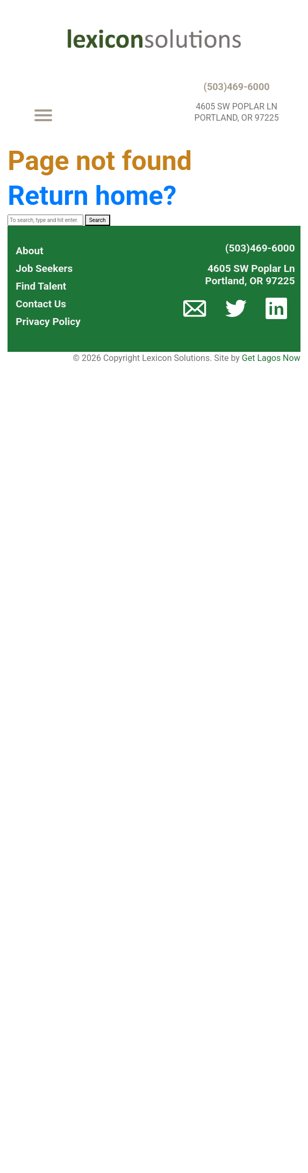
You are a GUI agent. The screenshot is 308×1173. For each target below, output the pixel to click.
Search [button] (97, 220)
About (29, 251)
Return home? (92, 195)
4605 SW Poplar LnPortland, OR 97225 (250, 274)
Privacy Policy (48, 321)
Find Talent (41, 286)
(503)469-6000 (237, 86)
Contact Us (41, 304)
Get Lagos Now (271, 358)
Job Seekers (44, 268)
